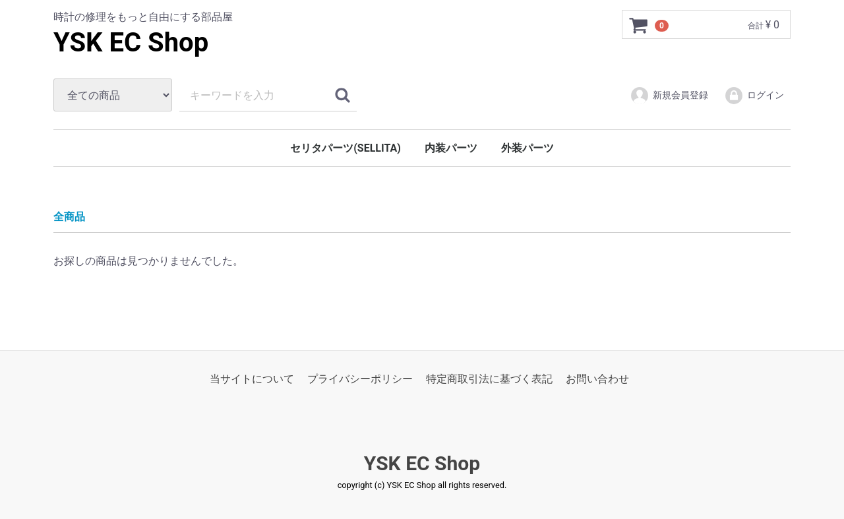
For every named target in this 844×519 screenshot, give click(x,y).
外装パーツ (527, 148)
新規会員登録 (669, 96)
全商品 (69, 216)
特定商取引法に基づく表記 (489, 379)
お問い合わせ (597, 379)
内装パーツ (451, 148)
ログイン (754, 96)
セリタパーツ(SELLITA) (345, 148)
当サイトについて (252, 379)
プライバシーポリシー (360, 379)
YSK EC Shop (130, 42)
